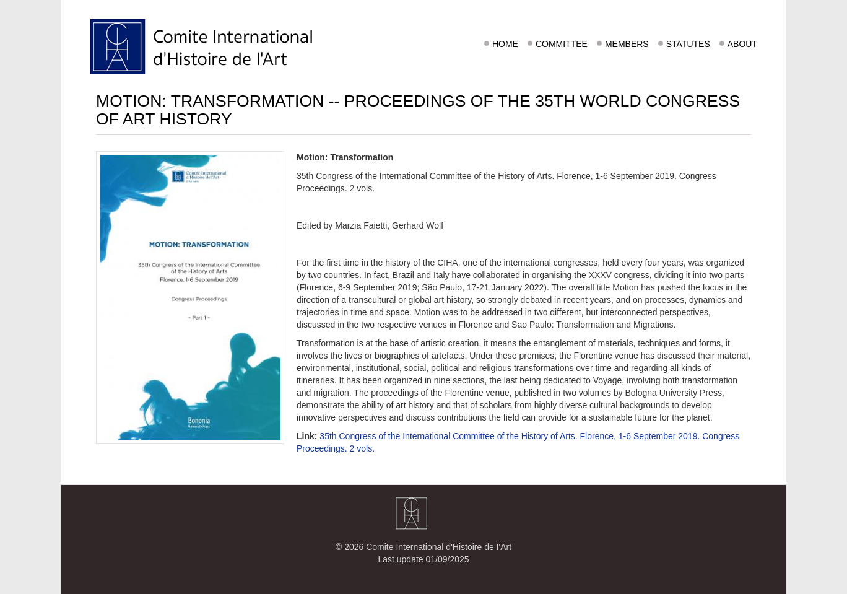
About (742, 44)
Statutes (688, 44)
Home (505, 44)
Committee (562, 44)
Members (627, 44)
